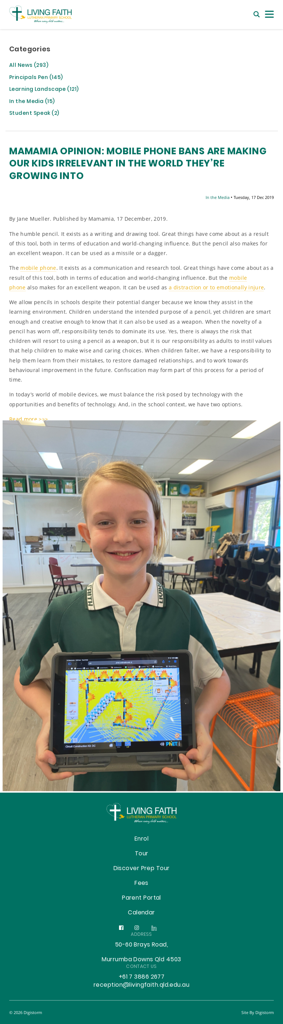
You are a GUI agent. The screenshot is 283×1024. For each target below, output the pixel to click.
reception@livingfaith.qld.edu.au (141, 985)
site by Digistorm (257, 1012)
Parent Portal (141, 898)
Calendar (141, 913)
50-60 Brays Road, (141, 945)
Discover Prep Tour (141, 868)
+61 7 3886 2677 (142, 977)
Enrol (141, 839)
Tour (142, 854)
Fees (141, 883)
